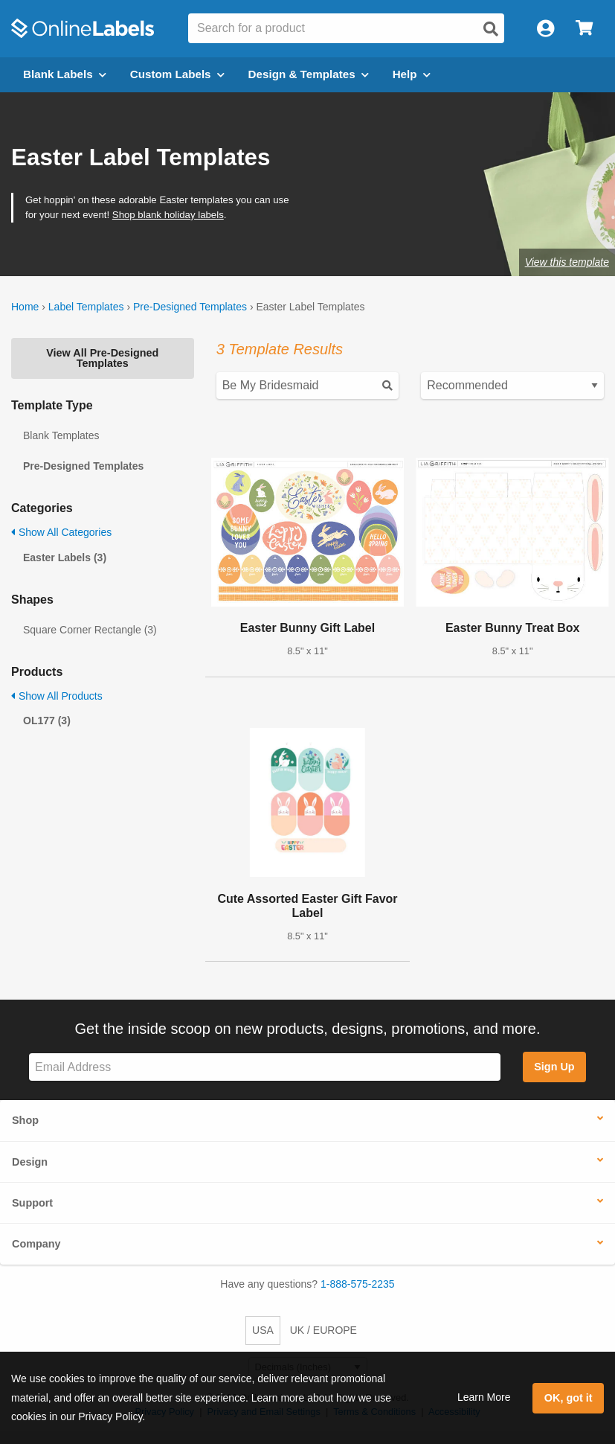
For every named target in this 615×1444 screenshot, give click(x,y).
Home (25, 307)
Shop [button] (25, 1120)
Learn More (484, 1397)
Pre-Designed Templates (190, 307)
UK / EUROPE (323, 1330)
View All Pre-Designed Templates (102, 358)
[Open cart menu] (584, 28)
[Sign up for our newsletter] (264, 1067)
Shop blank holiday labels (168, 214)
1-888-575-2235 (358, 1284)
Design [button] (30, 1162)
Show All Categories (61, 532)
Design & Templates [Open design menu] (308, 74)
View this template (567, 262)
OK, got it (568, 1398)
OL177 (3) (47, 720)
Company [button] (36, 1244)
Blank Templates (61, 435)
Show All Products (57, 696)
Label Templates (86, 307)
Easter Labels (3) (64, 557)
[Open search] (490, 29)
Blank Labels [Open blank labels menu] (64, 74)
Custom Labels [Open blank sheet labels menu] (177, 74)
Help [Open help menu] (412, 74)
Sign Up (554, 1067)
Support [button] (32, 1203)
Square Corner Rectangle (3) (90, 630)
